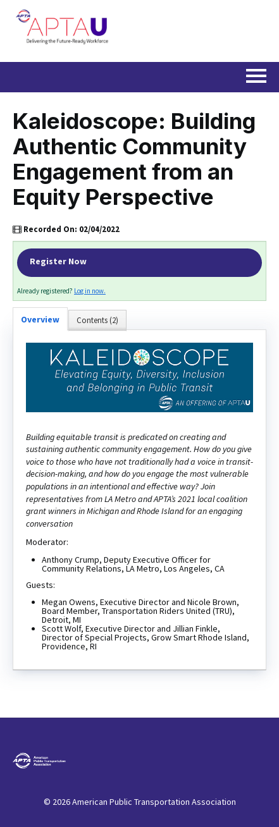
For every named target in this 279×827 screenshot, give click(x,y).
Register (139, 262)
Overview (40, 319)
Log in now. (90, 290)
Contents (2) (97, 320)
